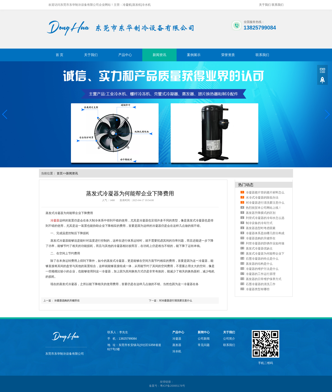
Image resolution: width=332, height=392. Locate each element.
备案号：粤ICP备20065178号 (167, 385)
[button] (5, 114)
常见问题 (204, 345)
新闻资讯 (159, 55)
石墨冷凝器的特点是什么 (262, 258)
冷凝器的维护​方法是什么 (262, 268)
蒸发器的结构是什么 (259, 263)
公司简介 (229, 338)
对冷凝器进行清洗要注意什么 (175, 300)
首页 (60, 173)
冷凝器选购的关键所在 (67, 300)
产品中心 (125, 55)
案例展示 (194, 55)
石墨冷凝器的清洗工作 (260, 284)
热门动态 (245, 185)
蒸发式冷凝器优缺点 (259, 248)
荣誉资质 (228, 55)
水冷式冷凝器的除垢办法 (262, 197)
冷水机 (176, 351)
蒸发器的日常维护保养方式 (263, 279)
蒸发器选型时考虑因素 (260, 228)
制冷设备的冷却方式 (259, 223)
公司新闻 (204, 338)
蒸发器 (176, 345)
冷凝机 (127, 4)
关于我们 (265, 4)
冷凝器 (54, 220)
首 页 (59, 55)
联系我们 (278, 4)
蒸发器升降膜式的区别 (260, 212)
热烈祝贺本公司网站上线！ (263, 207)
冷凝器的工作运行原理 (260, 274)
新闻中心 (204, 332)
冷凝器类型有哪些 (258, 289)
